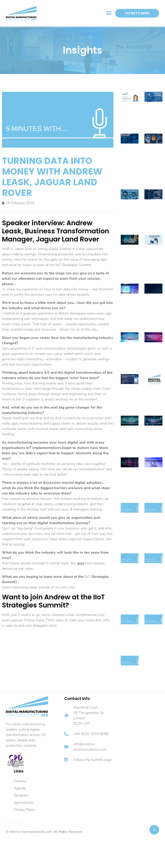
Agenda (20, 788)
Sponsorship (23, 802)
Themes (20, 781)
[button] (108, 13)
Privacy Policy (24, 809)
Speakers (21, 795)
